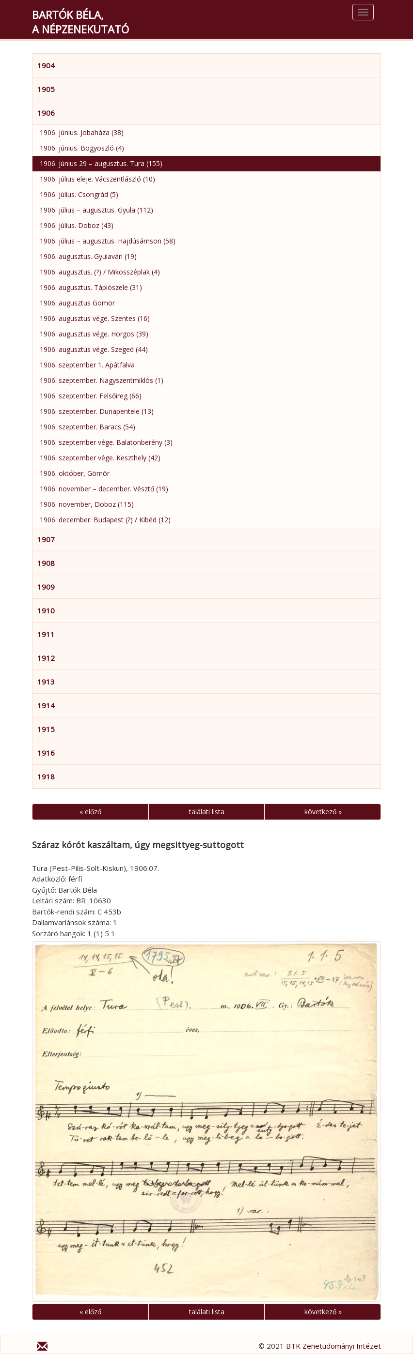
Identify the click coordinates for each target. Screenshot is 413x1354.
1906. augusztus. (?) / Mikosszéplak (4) (100, 271)
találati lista (206, 811)
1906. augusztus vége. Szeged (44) (94, 349)
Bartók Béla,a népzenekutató (80, 21)
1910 (46, 610)
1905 (46, 89)
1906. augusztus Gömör (77, 302)
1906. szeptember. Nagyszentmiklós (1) (101, 380)
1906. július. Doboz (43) (76, 225)
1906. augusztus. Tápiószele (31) (91, 287)
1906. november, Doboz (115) (87, 504)
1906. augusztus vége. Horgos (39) (94, 333)
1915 (46, 729)
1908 (46, 563)
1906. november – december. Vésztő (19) (104, 488)
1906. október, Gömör (75, 473)
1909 (46, 587)
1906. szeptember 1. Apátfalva (87, 364)
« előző (90, 811)
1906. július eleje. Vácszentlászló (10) (97, 178)
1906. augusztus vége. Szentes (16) (95, 318)
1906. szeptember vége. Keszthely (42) (100, 457)
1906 (46, 113)
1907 (46, 539)
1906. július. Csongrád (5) (79, 194)
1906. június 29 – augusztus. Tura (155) (101, 163)
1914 (46, 705)
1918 (46, 776)
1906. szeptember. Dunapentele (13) (97, 411)
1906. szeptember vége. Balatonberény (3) (106, 442)
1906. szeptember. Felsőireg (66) (91, 395)
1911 (46, 634)
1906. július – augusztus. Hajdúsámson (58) (107, 240)
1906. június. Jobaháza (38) (82, 132)
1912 (46, 658)
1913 (46, 681)
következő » (323, 811)
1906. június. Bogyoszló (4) (82, 147)
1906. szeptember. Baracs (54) (87, 426)
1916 (46, 753)
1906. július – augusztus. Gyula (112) (96, 209)
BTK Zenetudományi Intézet (333, 1346)
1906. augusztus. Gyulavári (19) (88, 256)
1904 (46, 65)
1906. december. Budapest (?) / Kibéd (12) (105, 519)
